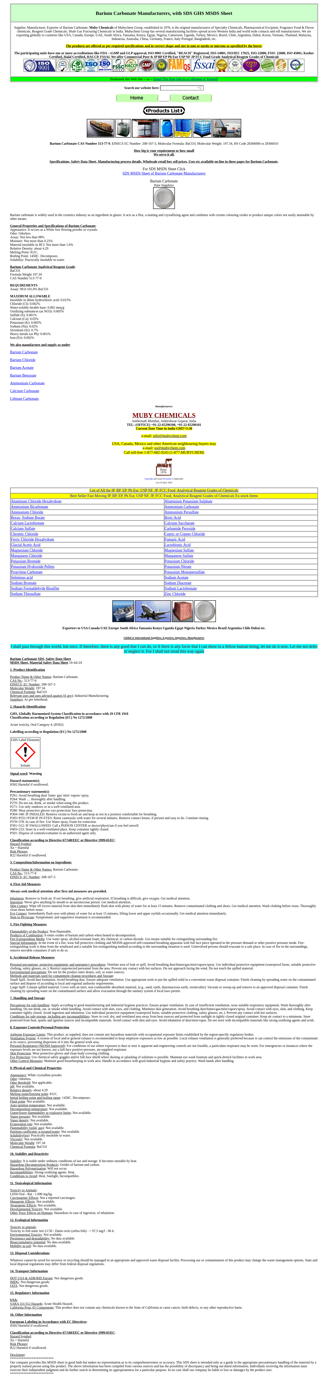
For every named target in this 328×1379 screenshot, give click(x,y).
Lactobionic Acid (178, 545)
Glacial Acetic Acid (25, 545)
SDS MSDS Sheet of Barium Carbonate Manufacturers (164, 173)
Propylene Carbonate (26, 572)
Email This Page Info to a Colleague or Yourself (186, 79)
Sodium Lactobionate (181, 588)
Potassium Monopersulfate (185, 572)
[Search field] (182, 87)
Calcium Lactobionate (27, 523)
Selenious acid (22, 577)
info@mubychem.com (170, 436)
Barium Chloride (22, 360)
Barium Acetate (21, 368)
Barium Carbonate (24, 352)
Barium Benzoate (23, 375)
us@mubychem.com (169, 448)
